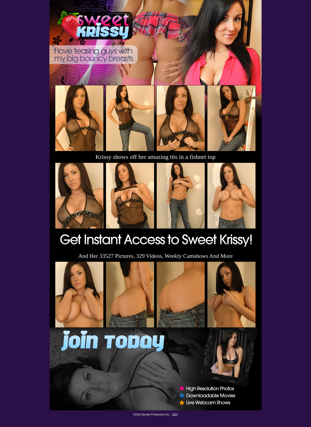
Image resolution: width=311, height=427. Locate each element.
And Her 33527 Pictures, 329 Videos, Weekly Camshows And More (155, 256)
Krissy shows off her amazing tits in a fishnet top (155, 156)
